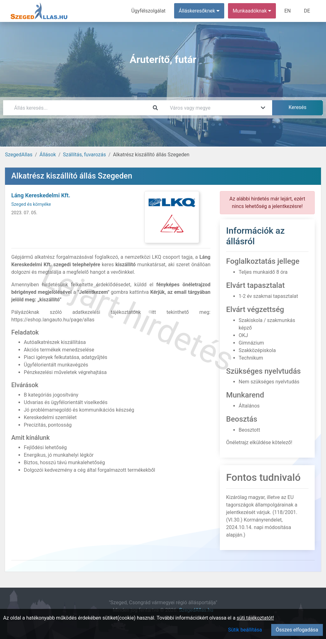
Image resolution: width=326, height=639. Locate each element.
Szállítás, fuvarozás (84, 155)
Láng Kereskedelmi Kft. (40, 195)
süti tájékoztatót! (255, 618)
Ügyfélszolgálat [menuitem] (148, 11)
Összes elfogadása (297, 630)
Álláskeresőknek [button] (199, 11)
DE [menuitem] (307, 11)
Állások (47, 155)
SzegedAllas (18, 155)
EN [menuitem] (287, 11)
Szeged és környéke (31, 204)
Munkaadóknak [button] (252, 11)
